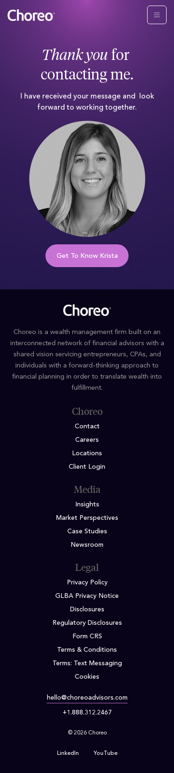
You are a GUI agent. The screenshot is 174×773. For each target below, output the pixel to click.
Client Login (87, 467)
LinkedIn (68, 753)
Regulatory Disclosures (87, 623)
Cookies (87, 677)
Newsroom (87, 545)
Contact (87, 426)
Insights (87, 504)
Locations (87, 453)
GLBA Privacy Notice (87, 596)
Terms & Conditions (87, 650)
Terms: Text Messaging (87, 663)
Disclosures (87, 609)
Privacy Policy (87, 582)
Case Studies (87, 531)
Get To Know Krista (87, 256)
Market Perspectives (87, 518)
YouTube (105, 753)
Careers (87, 440)
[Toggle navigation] (157, 15)
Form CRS (87, 636)
